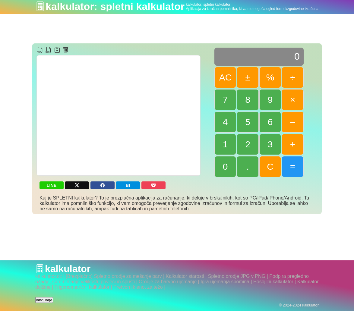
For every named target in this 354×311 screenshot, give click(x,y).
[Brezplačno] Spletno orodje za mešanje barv (114, 276)
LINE (52, 185)
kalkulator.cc (48, 276)
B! (128, 185)
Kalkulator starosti (185, 276)
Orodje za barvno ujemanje (168, 281)
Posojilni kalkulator (273, 281)
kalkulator (67, 268)
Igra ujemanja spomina (225, 281)
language (44, 300)
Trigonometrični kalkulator (81, 287)
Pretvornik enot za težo (138, 287)
